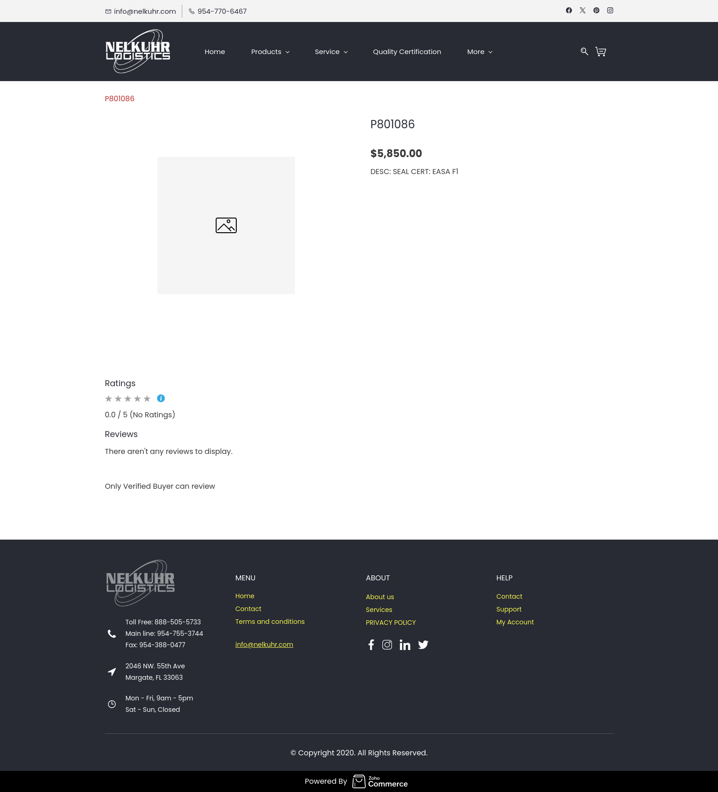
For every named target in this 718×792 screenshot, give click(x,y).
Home (245, 596)
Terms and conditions (270, 621)
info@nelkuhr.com (264, 644)
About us (380, 596)
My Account (515, 622)
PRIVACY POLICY (391, 622)
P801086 (120, 98)
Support (509, 609)
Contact (248, 608)
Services (379, 609)
